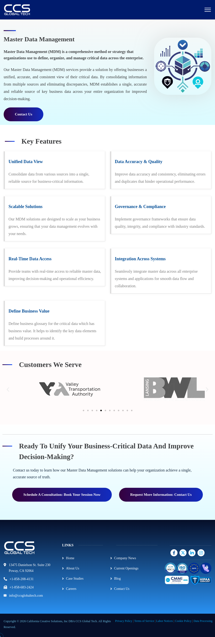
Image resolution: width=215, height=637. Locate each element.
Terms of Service (144, 621)
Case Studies (75, 578)
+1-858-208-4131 (21, 579)
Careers (71, 589)
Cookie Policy (183, 621)
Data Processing (203, 621)
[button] (8, 389)
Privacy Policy (123, 621)
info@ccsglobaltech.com (26, 595)
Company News (125, 558)
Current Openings (126, 568)
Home (70, 558)
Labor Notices (164, 621)
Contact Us (122, 589)
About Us (72, 568)
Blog (117, 578)
